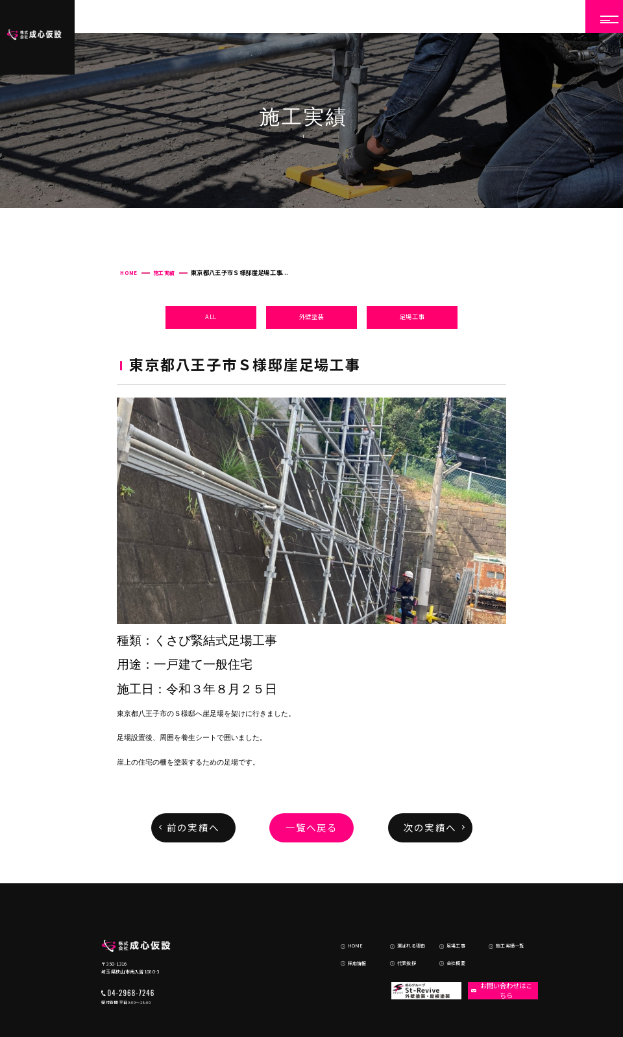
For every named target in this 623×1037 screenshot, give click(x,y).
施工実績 (164, 272)
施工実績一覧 (502, 916)
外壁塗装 (311, 316)
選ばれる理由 (403, 916)
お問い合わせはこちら (498, 957)
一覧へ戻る (312, 827)
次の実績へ (430, 827)
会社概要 (448, 930)
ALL (211, 316)
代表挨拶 (398, 930)
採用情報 (349, 930)
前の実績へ (193, 827)
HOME (128, 272)
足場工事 (412, 316)
